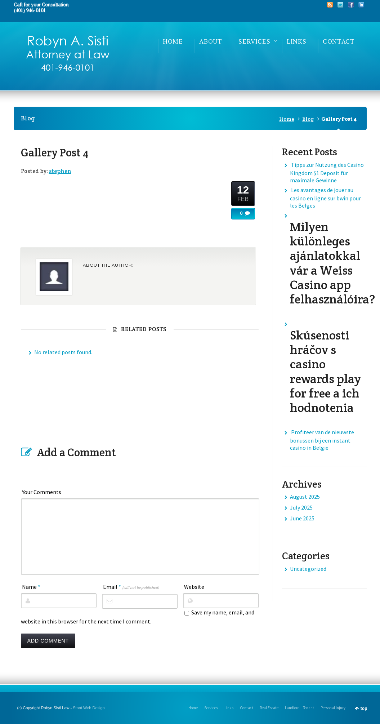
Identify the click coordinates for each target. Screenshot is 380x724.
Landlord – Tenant (299, 707)
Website (194, 586)
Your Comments (41, 492)
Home (286, 119)
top (364, 708)
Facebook (351, 5)
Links (228, 707)
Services (211, 707)
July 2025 (301, 507)
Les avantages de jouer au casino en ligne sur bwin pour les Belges (325, 197)
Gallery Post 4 (55, 153)
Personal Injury (333, 707)
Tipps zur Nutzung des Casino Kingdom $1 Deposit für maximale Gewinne (327, 172)
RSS (330, 5)
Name (31, 586)
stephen (60, 171)
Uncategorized (308, 568)
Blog (308, 119)
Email (131, 586)
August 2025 (305, 496)
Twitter (340, 5)
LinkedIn (361, 5)
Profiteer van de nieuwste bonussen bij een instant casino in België (322, 439)
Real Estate (269, 707)
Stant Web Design (88, 708)
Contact (246, 707)
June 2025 (302, 518)
